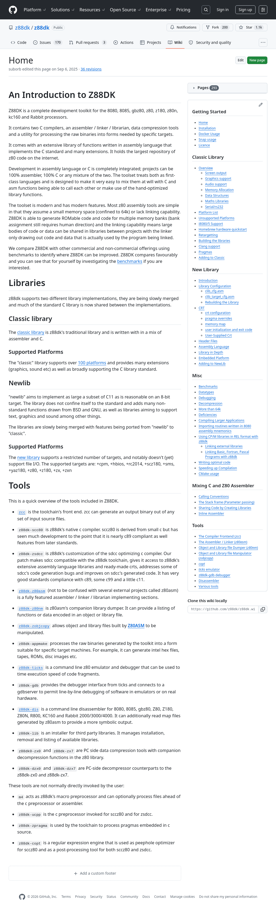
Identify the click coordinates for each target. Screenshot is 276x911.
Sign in (223, 9)
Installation (207, 128)
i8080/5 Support (211, 223)
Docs (146, 896)
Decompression (210, 403)
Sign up (245, 9)
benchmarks (129, 261)
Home (203, 122)
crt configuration (217, 312)
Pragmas (205, 252)
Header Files (208, 341)
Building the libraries (214, 240)
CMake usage (209, 473)
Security (96, 896)
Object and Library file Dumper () (228, 547)
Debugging (207, 398)
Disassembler (209, 580)
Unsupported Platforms (216, 218)
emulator (209, 569)
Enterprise (159, 10)
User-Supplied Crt (218, 335)
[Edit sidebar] (260, 104)
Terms (66, 896)
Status (111, 896)
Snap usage (207, 139)
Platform (35, 10)
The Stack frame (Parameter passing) (226, 502)
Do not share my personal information (228, 896)
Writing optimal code (214, 462)
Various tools (208, 586)
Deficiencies (208, 414)
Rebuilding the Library (222, 302)
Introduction (208, 280)
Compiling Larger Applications (221, 420)
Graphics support (218, 178)
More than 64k (210, 409)
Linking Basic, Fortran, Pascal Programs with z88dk (227, 454)
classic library (30, 332)
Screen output (215, 173)
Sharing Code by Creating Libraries (225, 508)
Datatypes (206, 392)
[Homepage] (13, 9)
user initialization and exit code (228, 329)
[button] (262, 609)
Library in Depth (211, 352)
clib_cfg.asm (214, 291)
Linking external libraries (224, 446)
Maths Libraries (217, 201)
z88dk (22, 27)
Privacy (80, 896)
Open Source (126, 10)
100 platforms (92, 363)
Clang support (209, 246)
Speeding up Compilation (218, 468)
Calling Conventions (214, 496)
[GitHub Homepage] (22, 897)
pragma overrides (218, 318)
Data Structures (217, 195)
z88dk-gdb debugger (214, 575)
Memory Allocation (219, 190)
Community (129, 896)
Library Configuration (215, 286)
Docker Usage (209, 134)
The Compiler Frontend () (220, 536)
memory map (215, 324)
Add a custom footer (95, 873)
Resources (93, 10)
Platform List (208, 212)
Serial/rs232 (214, 206)
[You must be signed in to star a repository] (251, 27)
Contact (160, 896)
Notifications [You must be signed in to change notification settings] (183, 27)
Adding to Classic (212, 257)
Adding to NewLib (212, 363)
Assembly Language (214, 346)
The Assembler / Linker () (223, 542)
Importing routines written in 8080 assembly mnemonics (225, 428)
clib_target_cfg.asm (219, 296)
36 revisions (91, 69)
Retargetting (208, 235)
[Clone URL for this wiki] (223, 609)
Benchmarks (208, 386)
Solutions (63, 10)
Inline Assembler (211, 513)
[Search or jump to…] (206, 10)
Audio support (216, 184)
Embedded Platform (214, 358)
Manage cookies (182, 896)
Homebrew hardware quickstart (223, 229)
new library (28, 457)
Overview (206, 168)
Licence (204, 145)
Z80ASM (136, 625)
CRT (202, 308)
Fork (218, 27)
